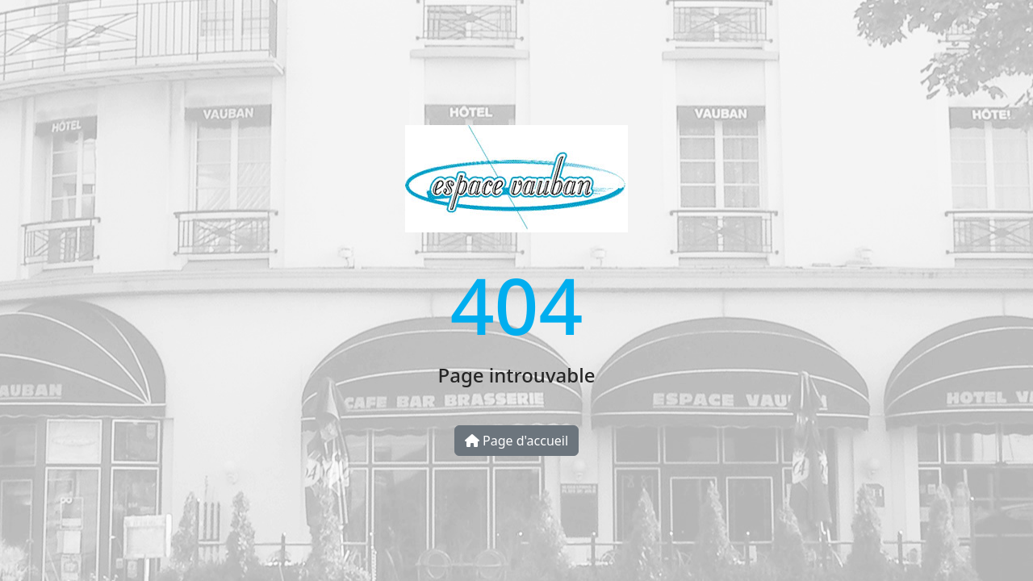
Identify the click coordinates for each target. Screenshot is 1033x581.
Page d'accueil (516, 440)
